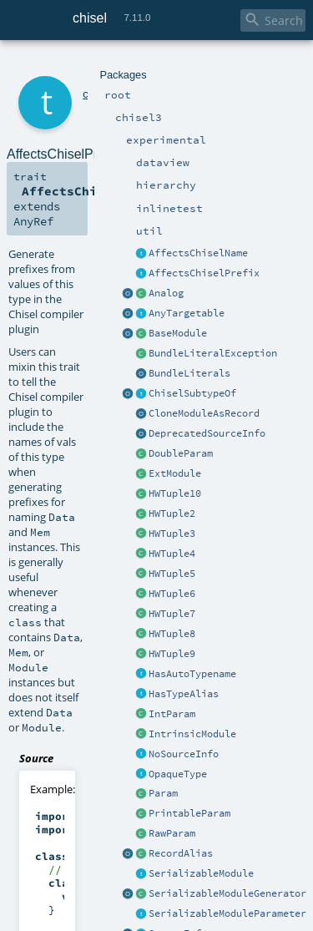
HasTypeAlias (184, 694)
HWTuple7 (172, 614)
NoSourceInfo (184, 754)
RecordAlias (181, 853)
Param (163, 793)
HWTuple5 (172, 573)
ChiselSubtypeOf (192, 393)
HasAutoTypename (192, 674)
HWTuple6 (172, 594)
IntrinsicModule (192, 734)
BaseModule (178, 333)
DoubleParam (181, 453)
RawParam (172, 833)
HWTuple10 (175, 493)
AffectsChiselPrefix (204, 273)
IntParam (172, 714)
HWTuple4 (172, 553)
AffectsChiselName (198, 253)
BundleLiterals (189, 373)
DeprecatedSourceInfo (207, 433)
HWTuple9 (172, 654)
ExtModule (175, 473)
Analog (166, 293)
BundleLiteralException (213, 353)
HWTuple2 (172, 513)
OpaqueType (178, 774)
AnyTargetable (187, 313)
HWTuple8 (172, 634)
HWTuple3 (172, 533)
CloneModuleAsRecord (204, 413)
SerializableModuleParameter (227, 913)
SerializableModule (201, 873)
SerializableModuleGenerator (227, 893)
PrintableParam (189, 813)
